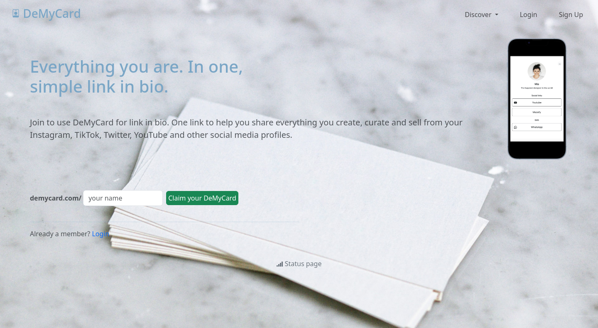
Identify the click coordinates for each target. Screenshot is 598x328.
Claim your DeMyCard (202, 198)
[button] (528, 14)
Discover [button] (479, 14)
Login (100, 233)
